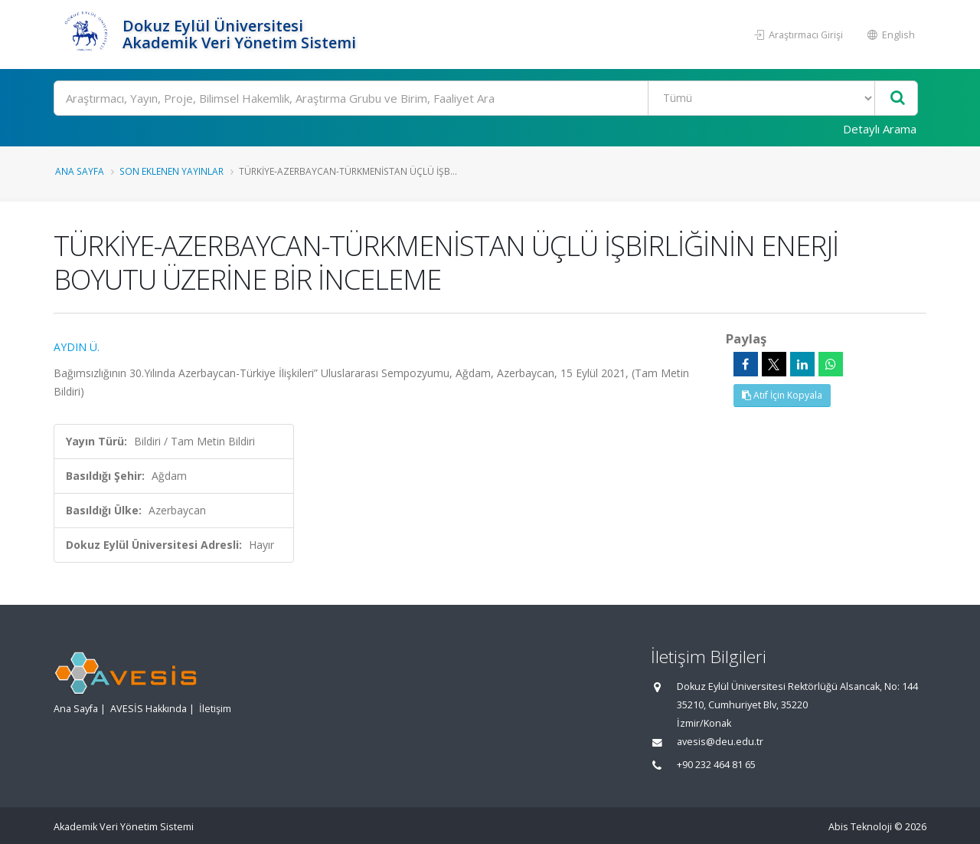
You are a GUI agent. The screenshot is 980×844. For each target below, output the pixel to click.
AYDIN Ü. (77, 347)
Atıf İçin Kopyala (782, 395)
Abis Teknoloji (860, 826)
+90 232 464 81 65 (716, 764)
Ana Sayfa (79, 171)
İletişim (215, 708)
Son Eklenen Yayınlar (171, 171)
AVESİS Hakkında (148, 708)
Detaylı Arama (879, 128)
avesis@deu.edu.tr (720, 741)
